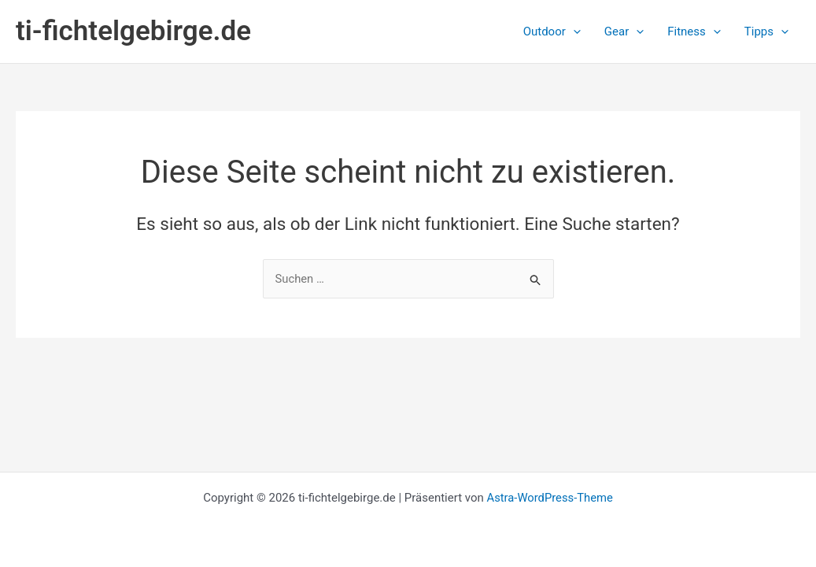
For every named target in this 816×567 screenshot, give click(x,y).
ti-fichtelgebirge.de (133, 31)
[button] (552, 31)
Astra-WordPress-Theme (550, 498)
